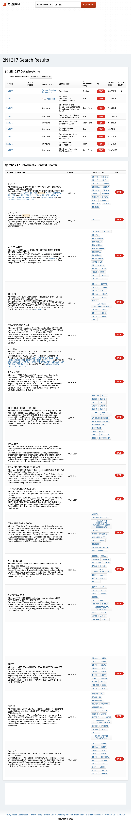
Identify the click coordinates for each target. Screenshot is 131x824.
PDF (101, 91)
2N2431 (104, 275)
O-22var (37, 309)
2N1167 (105, 604)
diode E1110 (97, 717)
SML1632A (42, 362)
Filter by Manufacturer (19, 76)
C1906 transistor (100, 534)
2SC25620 (53, 358)
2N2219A (57, 193)
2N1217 (95, 180)
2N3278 (103, 774)
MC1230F (96, 544)
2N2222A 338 (97, 600)
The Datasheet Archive (11, 4)
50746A (95, 704)
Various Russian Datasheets (49, 91)
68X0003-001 (97, 707)
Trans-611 (96, 232)
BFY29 (104, 279)
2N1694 (95, 310)
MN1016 (95, 207)
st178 (103, 714)
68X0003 (104, 704)
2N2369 (45, 195)
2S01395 (12, 362)
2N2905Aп (29, 197)
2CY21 (94, 594)
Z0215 (102, 406)
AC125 (95, 764)
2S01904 (44, 358)
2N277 (103, 675)
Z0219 (102, 409)
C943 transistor (99, 551)
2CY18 (103, 587)
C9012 (94, 200)
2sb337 (95, 435)
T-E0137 (95, 711)
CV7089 (103, 760)
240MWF (95, 559)
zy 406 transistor (100, 418)
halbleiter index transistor (101, 608)
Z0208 (94, 399)
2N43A (103, 658)
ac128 (103, 616)
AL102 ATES (97, 262)
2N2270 (95, 235)
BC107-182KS (97, 239)
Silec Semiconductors (101, 571)
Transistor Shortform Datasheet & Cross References (101, 524)
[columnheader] (15, 84)
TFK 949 (95, 604)
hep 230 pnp (104, 438)
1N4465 (95, 531)
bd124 (107, 563)
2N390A (103, 678)
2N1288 (95, 294)
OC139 (95, 301)
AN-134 (95, 514)
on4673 (95, 197)
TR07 (94, 320)
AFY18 (94, 578)
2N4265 (95, 279)
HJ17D (104, 770)
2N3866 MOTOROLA (100, 547)
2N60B (103, 668)
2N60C (95, 672)
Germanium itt (99, 537)
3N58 (94, 541)
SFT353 (95, 275)
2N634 (103, 316)
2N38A (95, 747)
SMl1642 (51, 362)
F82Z (94, 438)
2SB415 (103, 764)
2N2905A (20, 197)
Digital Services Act (94, 815)
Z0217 (94, 409)
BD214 (95, 575)
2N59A (103, 662)
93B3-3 (104, 711)
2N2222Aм (35, 195)
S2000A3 (103, 200)
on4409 (105, 194)
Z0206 (104, 396)
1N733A (95, 733)
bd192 (103, 578)
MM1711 (95, 582)
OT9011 (29, 360)
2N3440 (26, 199)
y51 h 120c (96, 563)
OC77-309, (105, 757)
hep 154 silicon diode (101, 414)
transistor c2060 (100, 518)
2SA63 (94, 678)
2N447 (104, 294)
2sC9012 (95, 194)
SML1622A (31, 362)
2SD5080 (106, 204)
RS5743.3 (105, 435)
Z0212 (102, 403)
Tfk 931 (105, 619)
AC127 (95, 760)
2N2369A (53, 195)
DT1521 (107, 232)
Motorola (48, 99)
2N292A (95, 287)
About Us (121, 815)
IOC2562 (12, 360)
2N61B (95, 757)
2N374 (94, 688)
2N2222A (25, 195)
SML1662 (12, 364)
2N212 (103, 313)
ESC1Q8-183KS (98, 249)
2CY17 (94, 587)
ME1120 (104, 726)
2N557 (104, 310)
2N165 (103, 291)
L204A (94, 682)
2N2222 (11, 195)
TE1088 (95, 729)
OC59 (104, 685)
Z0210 (102, 399)
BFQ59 (103, 566)
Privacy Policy (36, 815)
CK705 (108, 717)
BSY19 (103, 613)
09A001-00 (96, 697)
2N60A (95, 668)
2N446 (104, 287)
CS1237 (95, 726)
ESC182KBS (97, 245)
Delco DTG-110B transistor (101, 737)
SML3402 (48, 364)
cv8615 (95, 770)
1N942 (103, 729)
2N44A (95, 662)
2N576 (94, 316)
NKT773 (103, 284)
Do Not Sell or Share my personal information (64, 815)
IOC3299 (20, 360)
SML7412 (21, 364)
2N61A (103, 672)
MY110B (95, 396)
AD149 (103, 269)
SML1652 (59, 362)
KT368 (94, 566)
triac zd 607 (97, 431)
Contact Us (110, 815)
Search (88, 4)
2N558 (94, 291)
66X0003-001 (97, 701)
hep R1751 (96, 428)
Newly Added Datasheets (17, 815)
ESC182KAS (97, 242)
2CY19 (94, 590)
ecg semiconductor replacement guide (102, 722)
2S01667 (36, 358)
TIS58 (94, 272)
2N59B (95, 665)
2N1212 (33, 193)
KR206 (94, 269)
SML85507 (23, 366)
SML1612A (21, 362)
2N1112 (25, 193)
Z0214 (94, 406)
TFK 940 (95, 685)
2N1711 (49, 193)
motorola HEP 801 (100, 421)
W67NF (52, 258)
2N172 (94, 298)
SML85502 (13, 366)
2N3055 (11, 199)
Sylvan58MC (97, 694)
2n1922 (103, 688)
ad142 (95, 774)
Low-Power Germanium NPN (101, 305)
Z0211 (94, 403)
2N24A (95, 744)
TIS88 (102, 272)
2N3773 (34, 199)
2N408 (102, 682)
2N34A (95, 658)
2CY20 (103, 590)
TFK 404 (95, 619)
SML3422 (57, 364)
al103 (102, 575)
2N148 (103, 298)
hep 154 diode (98, 425)
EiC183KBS (96, 252)
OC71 (94, 767)
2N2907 (44, 197)
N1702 (94, 675)
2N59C (103, 665)
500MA (95, 556)
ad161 (95, 613)
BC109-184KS (97, 259)
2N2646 (11, 197)
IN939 (101, 541)
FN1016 (106, 190)
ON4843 (105, 197)
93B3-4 (95, 714)
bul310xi (96, 204)
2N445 (94, 284)
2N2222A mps (98, 265)
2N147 (94, 313)
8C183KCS (96, 255)
